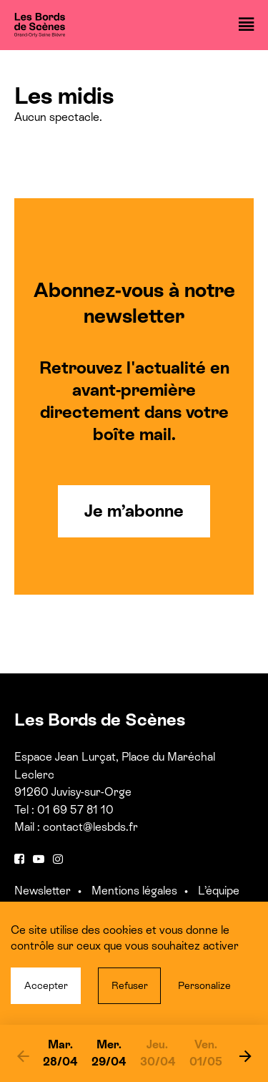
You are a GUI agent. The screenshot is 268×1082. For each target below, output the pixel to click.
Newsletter (42, 890)
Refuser (129, 985)
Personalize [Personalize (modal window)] (204, 985)
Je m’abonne (134, 510)
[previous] (22, 1055)
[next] (245, 1055)
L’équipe (218, 890)
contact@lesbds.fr (90, 827)
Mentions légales (134, 890)
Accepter (46, 985)
